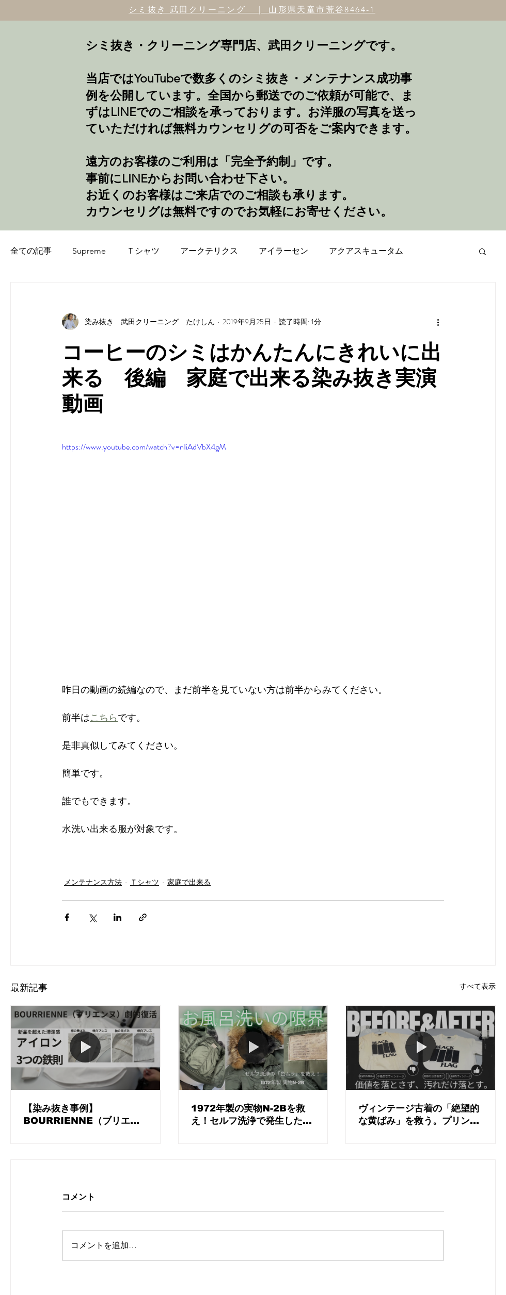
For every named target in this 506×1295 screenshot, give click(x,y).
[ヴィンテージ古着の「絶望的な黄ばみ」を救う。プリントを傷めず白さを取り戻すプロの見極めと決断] (420, 1047)
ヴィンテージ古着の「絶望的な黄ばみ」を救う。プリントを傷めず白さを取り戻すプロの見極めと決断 (418, 1115)
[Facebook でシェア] (67, 917)
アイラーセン (283, 251)
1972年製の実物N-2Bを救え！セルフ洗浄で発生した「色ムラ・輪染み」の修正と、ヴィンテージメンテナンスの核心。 (251, 1115)
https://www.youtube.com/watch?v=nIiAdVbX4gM (144, 447)
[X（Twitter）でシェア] (92, 917)
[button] (482, 251)
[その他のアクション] (438, 322)
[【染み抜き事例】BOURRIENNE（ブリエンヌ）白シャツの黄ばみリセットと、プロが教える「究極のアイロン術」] (85, 1047)
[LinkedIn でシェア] (117, 917)
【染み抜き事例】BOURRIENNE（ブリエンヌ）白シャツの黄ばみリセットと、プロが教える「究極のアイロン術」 (83, 1115)
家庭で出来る (189, 882)
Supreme (89, 251)
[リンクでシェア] (143, 917)
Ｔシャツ (143, 251)
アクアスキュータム (366, 251)
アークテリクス (209, 251)
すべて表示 (478, 986)
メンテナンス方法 (93, 882)
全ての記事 (31, 251)
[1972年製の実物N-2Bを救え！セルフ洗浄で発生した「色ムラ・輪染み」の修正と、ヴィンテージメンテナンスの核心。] (253, 1047)
